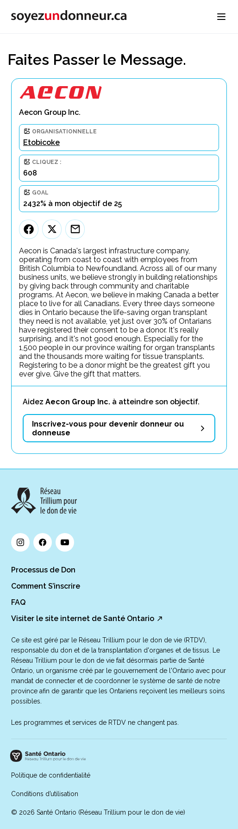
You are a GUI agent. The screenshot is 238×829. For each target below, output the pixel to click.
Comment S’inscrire (45, 586)
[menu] (221, 16)
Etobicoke (41, 142)
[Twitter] (52, 229)
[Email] (75, 229)
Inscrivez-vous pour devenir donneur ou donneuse (108, 428)
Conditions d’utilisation (44, 794)
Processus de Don (43, 569)
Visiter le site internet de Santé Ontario (82, 618)
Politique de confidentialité (50, 775)
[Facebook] (28, 229)
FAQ (18, 602)
